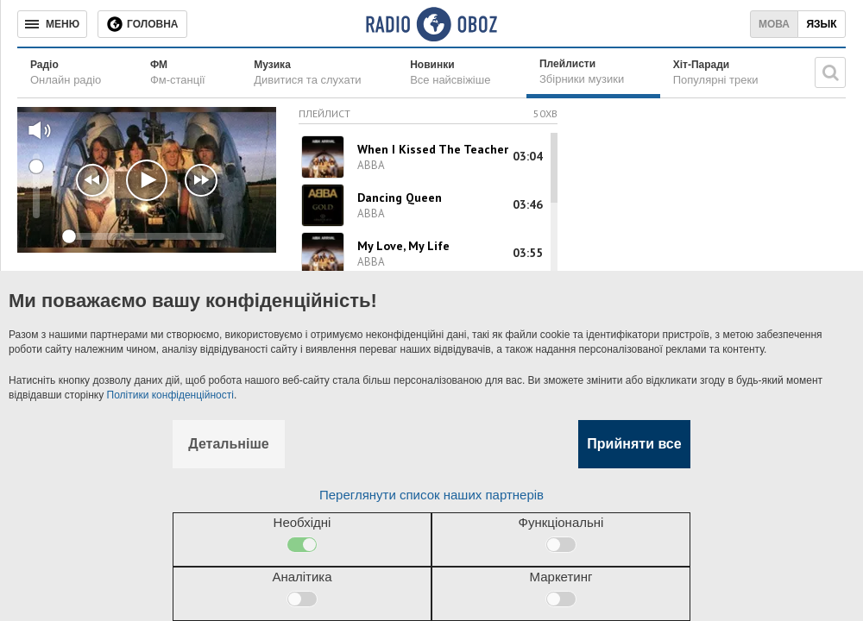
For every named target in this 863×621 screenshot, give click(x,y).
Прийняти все (634, 443)
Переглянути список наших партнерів (431, 494)
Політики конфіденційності (170, 395)
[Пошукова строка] (830, 72)
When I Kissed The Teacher (432, 149)
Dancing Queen (399, 197)
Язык (821, 24)
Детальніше (228, 443)
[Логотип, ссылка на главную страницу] (431, 24)
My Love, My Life (403, 246)
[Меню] (52, 24)
